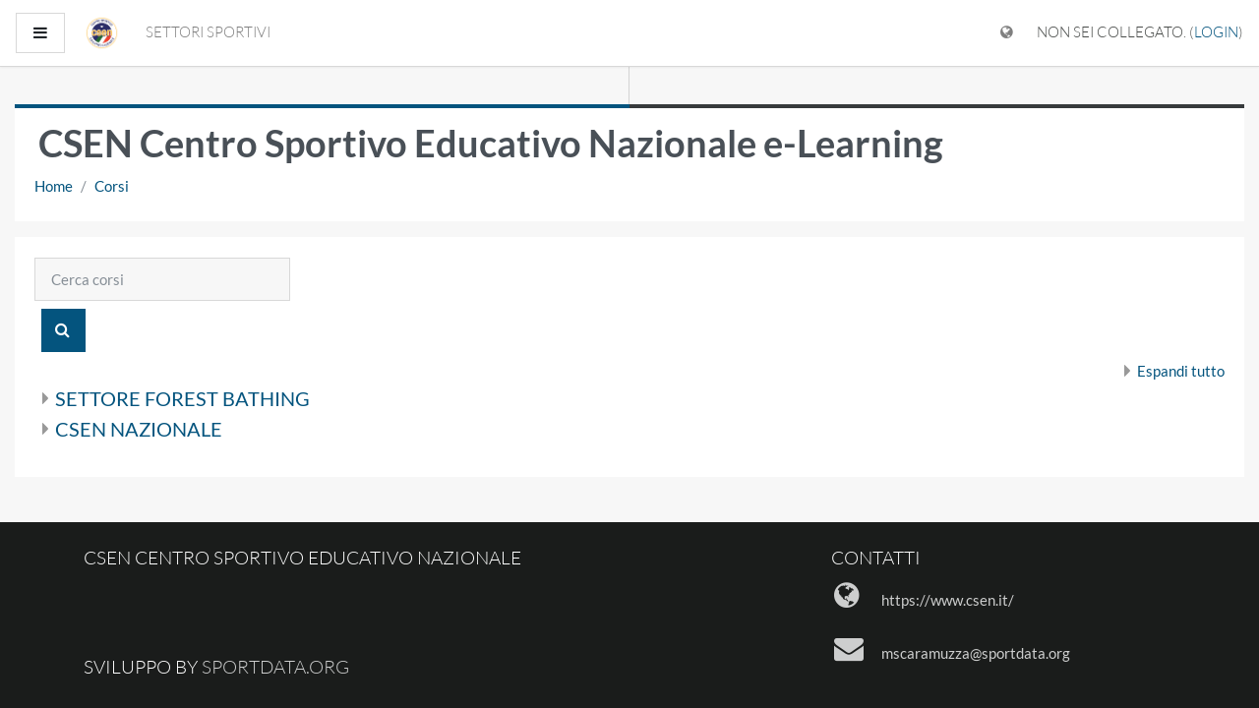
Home (53, 186)
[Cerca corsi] (162, 279)
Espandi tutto (1181, 371)
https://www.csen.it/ (947, 600)
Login (1216, 32)
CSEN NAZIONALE (138, 429)
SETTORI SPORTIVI (208, 32)
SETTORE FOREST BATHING (182, 398)
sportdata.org (275, 666)
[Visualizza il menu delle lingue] (1006, 33)
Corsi (111, 186)
